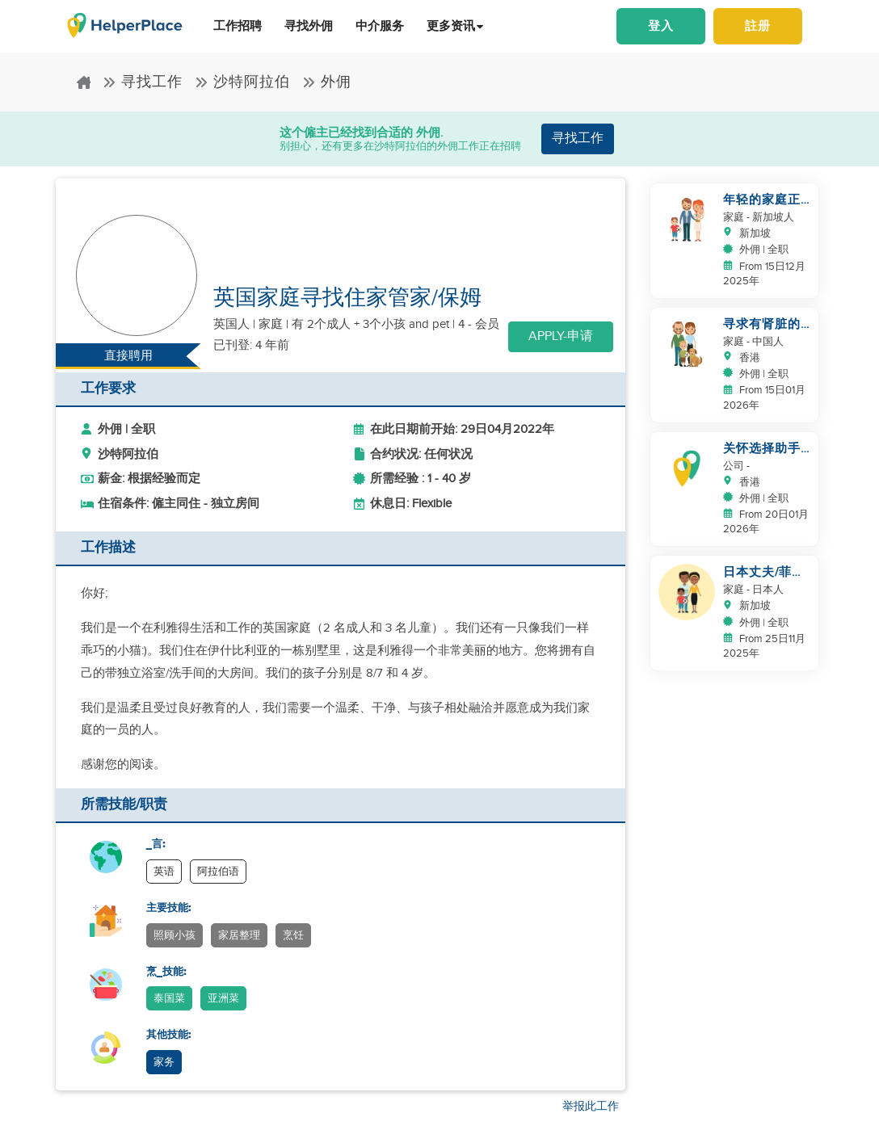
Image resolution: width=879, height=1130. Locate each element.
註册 (758, 26)
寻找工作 (143, 82)
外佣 (326, 82)
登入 (661, 26)
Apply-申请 (560, 336)
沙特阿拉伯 (242, 82)
